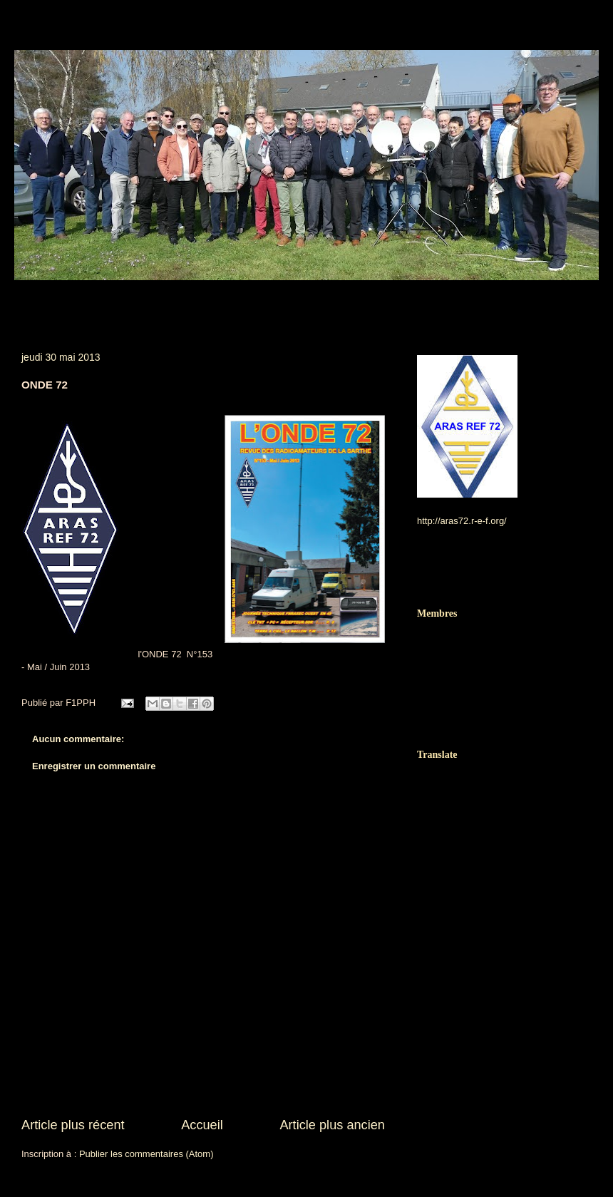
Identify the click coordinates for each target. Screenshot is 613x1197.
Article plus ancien (332, 1125)
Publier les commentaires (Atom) (146, 1154)
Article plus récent (73, 1125)
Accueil (202, 1125)
